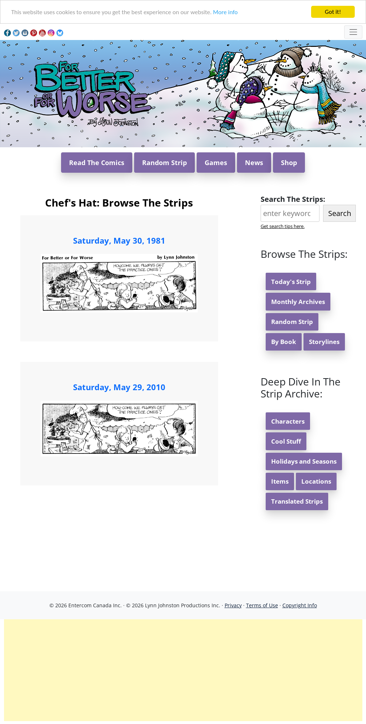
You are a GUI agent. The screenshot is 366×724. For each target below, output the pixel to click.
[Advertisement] (183, 670)
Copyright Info (299, 605)
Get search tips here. (283, 226)
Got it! (333, 12)
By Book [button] (283, 341)
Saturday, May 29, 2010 (119, 386)
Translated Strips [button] (297, 501)
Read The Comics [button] (96, 162)
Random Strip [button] (164, 162)
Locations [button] (316, 481)
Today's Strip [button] (291, 281)
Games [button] (216, 162)
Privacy (233, 605)
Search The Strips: (293, 199)
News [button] (254, 162)
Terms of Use (262, 605)
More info (225, 12)
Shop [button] (289, 162)
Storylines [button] (324, 341)
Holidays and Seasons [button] (304, 461)
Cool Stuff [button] (286, 441)
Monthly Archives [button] (298, 301)
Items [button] (280, 481)
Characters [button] (288, 421)
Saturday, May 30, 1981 (119, 240)
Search (339, 213)
